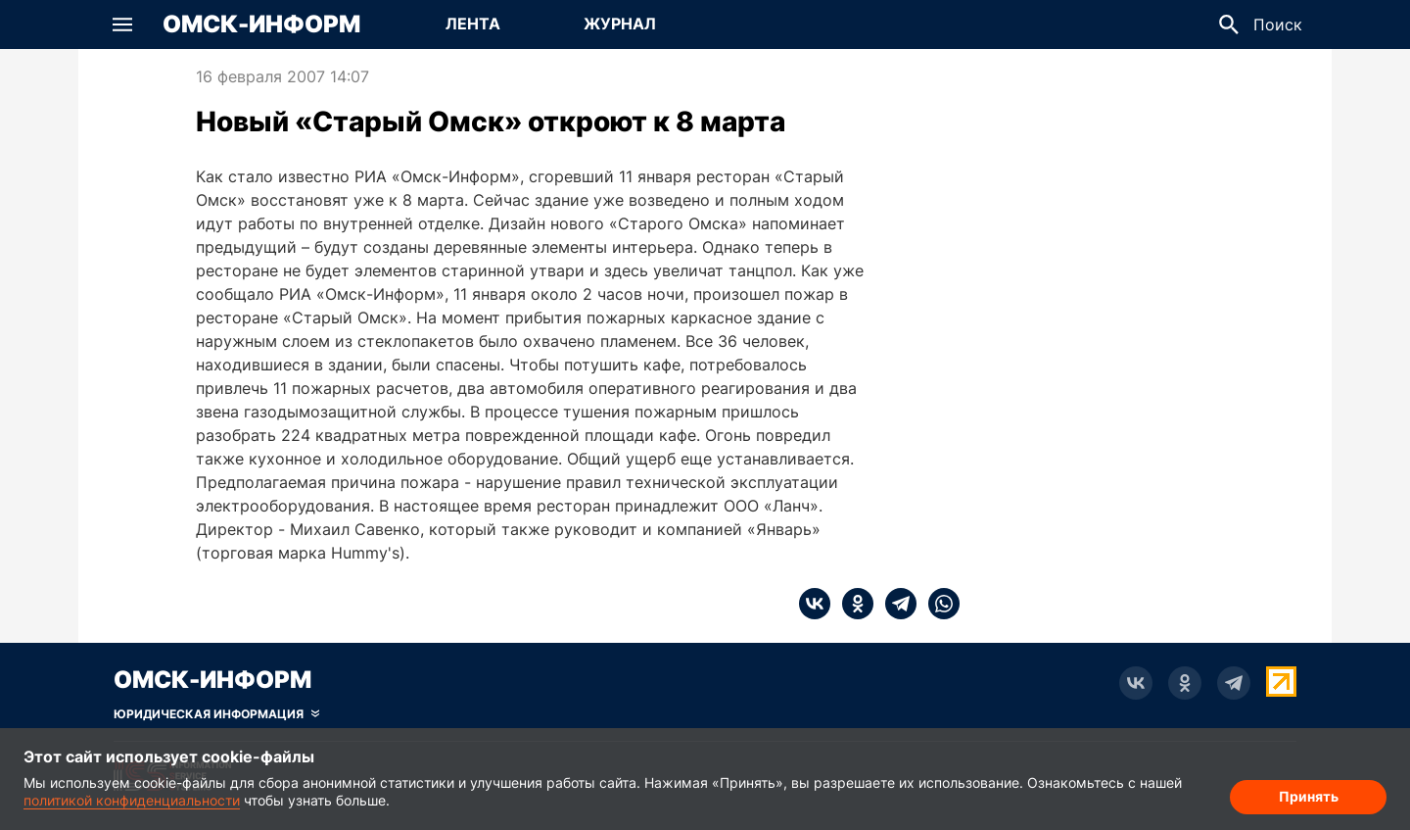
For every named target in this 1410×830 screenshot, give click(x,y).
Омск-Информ (261, 24)
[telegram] (894, 603)
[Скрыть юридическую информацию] (216, 714)
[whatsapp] (938, 603)
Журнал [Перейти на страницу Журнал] (620, 23)
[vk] (814, 603)
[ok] (851, 603)
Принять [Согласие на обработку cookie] (1309, 796)
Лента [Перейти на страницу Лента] (473, 23)
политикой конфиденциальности (132, 800)
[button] (122, 24)
